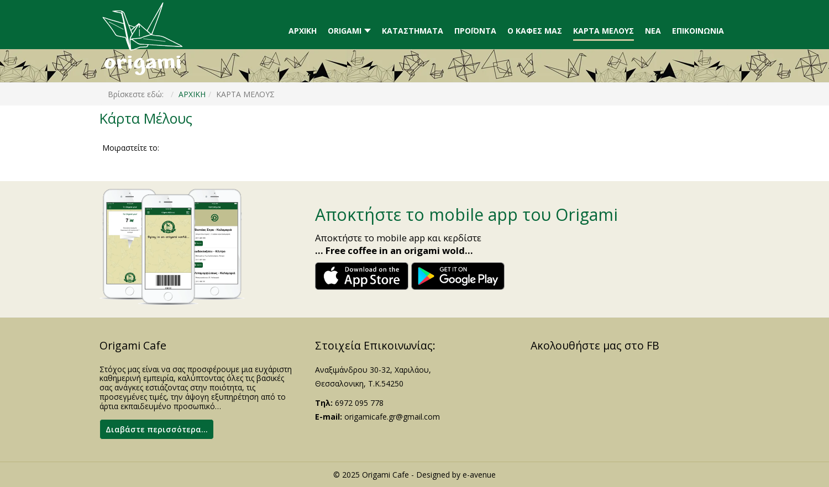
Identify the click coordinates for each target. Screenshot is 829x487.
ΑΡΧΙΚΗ (192, 94)
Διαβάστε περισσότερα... (157, 429)
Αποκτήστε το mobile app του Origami (466, 214)
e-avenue (479, 474)
